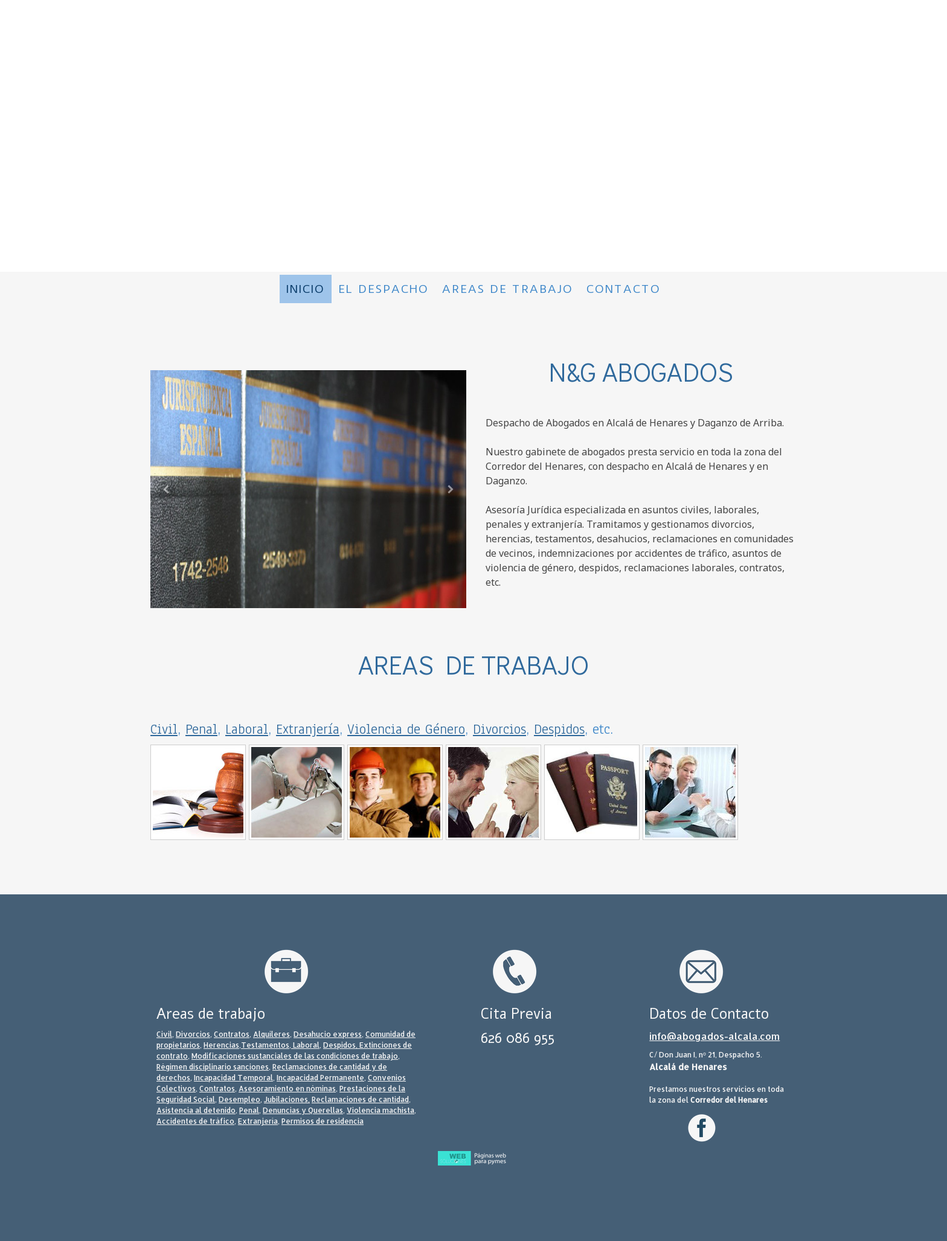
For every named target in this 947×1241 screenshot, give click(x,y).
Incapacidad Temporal (233, 1077)
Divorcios (499, 729)
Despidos (559, 729)
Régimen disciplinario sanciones (212, 1066)
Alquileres (271, 1034)
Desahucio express (328, 1034)
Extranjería (307, 729)
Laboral (246, 729)
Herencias (221, 1045)
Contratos (231, 1034)
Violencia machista (380, 1110)
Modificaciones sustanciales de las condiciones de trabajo (294, 1055)
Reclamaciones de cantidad (360, 1099)
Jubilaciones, (287, 1099)
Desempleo (239, 1099)
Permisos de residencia (322, 1121)
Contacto (623, 289)
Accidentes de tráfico (195, 1121)
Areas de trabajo (507, 289)
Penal (201, 729)
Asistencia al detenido (196, 1110)
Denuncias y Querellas (303, 1110)
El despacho (383, 289)
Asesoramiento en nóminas (287, 1088)
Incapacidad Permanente (320, 1077)
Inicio (305, 289)
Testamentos (265, 1045)
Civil (164, 729)
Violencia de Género (406, 729)
